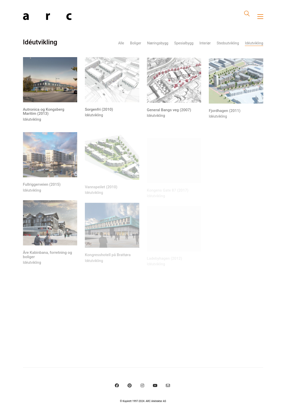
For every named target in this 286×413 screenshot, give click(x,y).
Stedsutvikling (228, 43)
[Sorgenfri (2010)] (112, 80)
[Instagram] (142, 385)
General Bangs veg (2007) (169, 111)
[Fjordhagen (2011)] (236, 82)
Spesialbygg (183, 43)
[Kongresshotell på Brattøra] (112, 229)
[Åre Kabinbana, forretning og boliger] (50, 225)
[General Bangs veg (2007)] (174, 81)
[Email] (168, 385)
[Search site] (247, 14)
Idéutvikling (254, 43)
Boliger (135, 43)
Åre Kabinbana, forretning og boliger (47, 258)
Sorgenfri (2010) (99, 110)
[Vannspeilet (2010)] (112, 161)
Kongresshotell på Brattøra (108, 259)
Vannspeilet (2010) (101, 191)
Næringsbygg (157, 43)
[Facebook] (117, 385)
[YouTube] (155, 385)
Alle (121, 43)
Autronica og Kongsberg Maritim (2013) (43, 111)
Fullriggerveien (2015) (42, 187)
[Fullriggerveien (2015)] (50, 157)
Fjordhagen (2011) (225, 112)
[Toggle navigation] (260, 16)
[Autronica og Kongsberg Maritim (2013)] (50, 80)
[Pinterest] (129, 385)
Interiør (205, 43)
